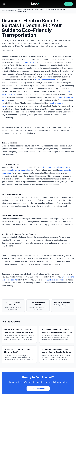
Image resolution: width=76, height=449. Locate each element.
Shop (68, 4)
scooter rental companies (19, 170)
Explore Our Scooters (38, 388)
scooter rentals (29, 62)
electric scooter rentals (45, 80)
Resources (11, 10)
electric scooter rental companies (53, 167)
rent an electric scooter (53, 280)
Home (3, 10)
